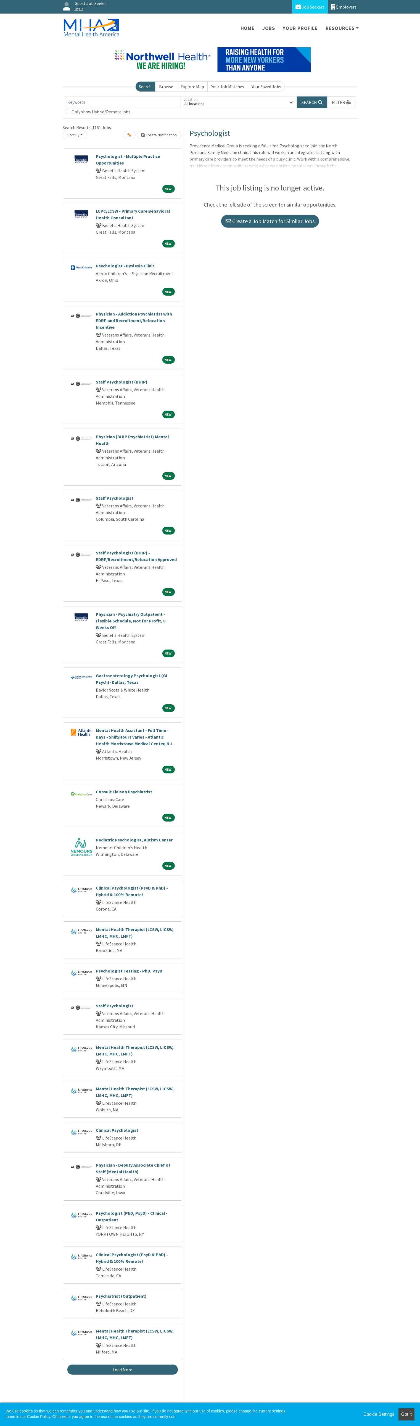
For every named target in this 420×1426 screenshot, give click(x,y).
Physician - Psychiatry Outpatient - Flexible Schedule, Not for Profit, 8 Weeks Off (130, 620)
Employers (343, 6)
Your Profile (300, 28)
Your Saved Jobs (266, 86)
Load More (122, 1369)
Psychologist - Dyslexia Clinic (125, 265)
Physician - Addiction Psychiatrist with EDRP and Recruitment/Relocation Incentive (134, 320)
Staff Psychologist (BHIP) (121, 382)
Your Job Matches (227, 86)
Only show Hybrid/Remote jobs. (101, 111)
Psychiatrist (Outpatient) (121, 1296)
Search (145, 86)
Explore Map (192, 86)
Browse (166, 86)
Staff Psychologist (114, 498)
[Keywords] (123, 102)
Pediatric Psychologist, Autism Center (134, 840)
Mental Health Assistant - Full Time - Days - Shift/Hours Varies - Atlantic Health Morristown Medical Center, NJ (134, 737)
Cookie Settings (378, 1414)
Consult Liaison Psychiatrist (124, 791)
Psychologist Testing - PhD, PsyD (129, 971)
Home (248, 28)
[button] (341, 102)
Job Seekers (309, 6)
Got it (406, 1414)
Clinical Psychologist (117, 1130)
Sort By (73, 134)
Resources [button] (340, 28)
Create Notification (159, 134)
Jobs (268, 28)
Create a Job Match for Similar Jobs (270, 221)
